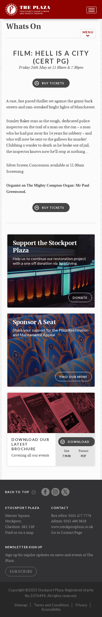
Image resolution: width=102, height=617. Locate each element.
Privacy (81, 605)
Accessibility (51, 609)
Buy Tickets (49, 83)
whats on (23, 27)
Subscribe (21, 571)
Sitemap (20, 605)
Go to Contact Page (66, 533)
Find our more (73, 376)
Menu (88, 33)
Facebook (45, 492)
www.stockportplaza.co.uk (72, 527)
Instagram (55, 492)
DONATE (80, 297)
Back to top (20, 492)
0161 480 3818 (75, 521)
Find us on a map (19, 533)
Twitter (65, 492)
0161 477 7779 (80, 516)
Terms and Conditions (51, 605)
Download (75, 442)
